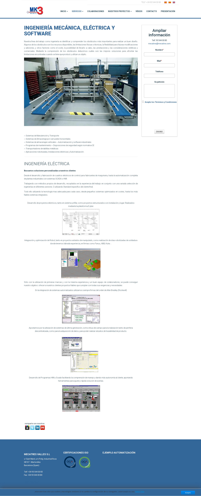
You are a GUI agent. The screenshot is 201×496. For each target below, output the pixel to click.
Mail (159, 60)
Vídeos (139, 11)
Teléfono (159, 71)
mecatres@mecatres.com (159, 43)
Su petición (159, 82)
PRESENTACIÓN (168, 11)
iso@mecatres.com (32, 481)
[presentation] (159, 116)
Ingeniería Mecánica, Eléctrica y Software (69, 31)
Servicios (77, 11)
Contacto (151, 11)
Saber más (139, 491)
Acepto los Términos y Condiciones (161, 102)
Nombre (159, 49)
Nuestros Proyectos (120, 11)
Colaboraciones (95, 11)
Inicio (64, 11)
